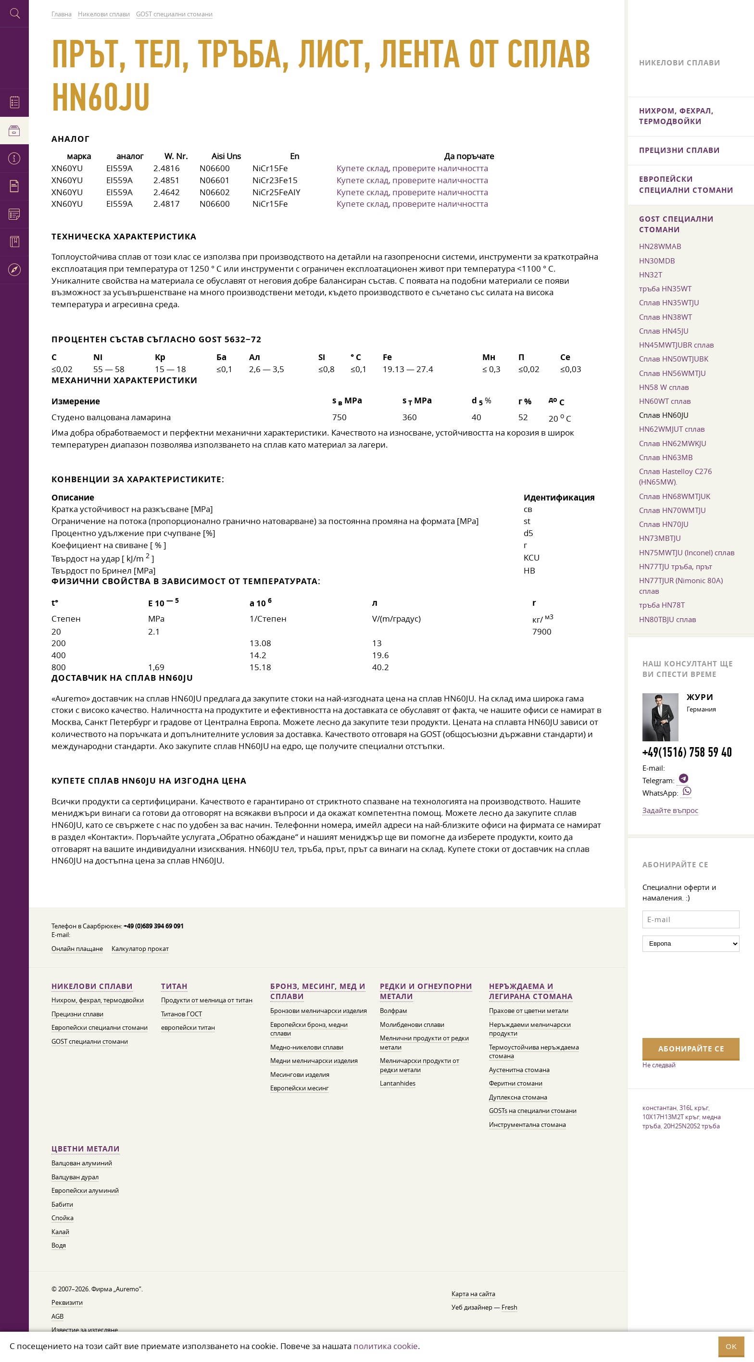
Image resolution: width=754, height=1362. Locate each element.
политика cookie (385, 1345)
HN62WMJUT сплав (672, 429)
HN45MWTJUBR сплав (676, 345)
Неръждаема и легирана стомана (531, 991)
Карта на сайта (473, 1294)
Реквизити (67, 1303)
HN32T (650, 274)
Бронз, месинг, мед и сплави (317, 991)
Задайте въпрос (670, 810)
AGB (57, 1316)
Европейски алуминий (85, 1191)
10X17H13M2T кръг (670, 1116)
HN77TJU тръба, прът (675, 566)
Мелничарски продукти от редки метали (419, 1065)
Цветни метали (85, 1149)
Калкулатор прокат (140, 949)
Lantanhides (397, 1083)
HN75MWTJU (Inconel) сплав (687, 552)
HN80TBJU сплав (667, 619)
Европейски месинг (299, 1088)
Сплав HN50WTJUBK (673, 358)
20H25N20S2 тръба (692, 1126)
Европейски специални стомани (99, 1028)
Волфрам (393, 1011)
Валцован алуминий (81, 1163)
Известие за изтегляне (84, 1330)
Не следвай (659, 1065)
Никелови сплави (92, 986)
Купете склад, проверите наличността (412, 168)
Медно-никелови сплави (306, 1047)
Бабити (62, 1204)
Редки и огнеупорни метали (426, 991)
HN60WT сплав (665, 401)
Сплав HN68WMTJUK (674, 496)
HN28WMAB (660, 246)
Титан (174, 986)
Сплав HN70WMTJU (672, 510)
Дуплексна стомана (518, 1097)
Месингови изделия (299, 1075)
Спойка (62, 1218)
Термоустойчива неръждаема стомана (534, 1052)
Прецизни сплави (77, 1014)
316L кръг (693, 1107)
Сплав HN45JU (664, 331)
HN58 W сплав (664, 387)
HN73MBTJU (660, 538)
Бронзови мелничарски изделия (318, 1011)
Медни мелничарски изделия (314, 1061)
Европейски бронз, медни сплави (309, 1029)
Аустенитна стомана (519, 1070)
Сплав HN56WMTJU (672, 373)
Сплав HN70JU (664, 524)
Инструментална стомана (527, 1125)
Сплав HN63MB (666, 457)
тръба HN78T (662, 605)
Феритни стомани (515, 1083)
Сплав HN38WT (665, 317)
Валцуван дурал (75, 1177)
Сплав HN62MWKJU (672, 443)
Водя (58, 1245)
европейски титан (188, 1028)
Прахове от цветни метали (528, 1011)
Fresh (509, 1307)
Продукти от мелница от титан (206, 1000)
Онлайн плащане (77, 949)
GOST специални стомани (89, 1041)
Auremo (14, 56)
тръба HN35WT (665, 288)
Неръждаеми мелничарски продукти (530, 1029)
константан (659, 1107)
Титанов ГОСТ (181, 1014)
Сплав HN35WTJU (669, 302)
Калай (60, 1232)
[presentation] (681, 993)
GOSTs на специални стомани (533, 1111)
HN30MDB (657, 260)
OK (731, 1346)
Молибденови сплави (412, 1025)
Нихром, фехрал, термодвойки (97, 1000)
